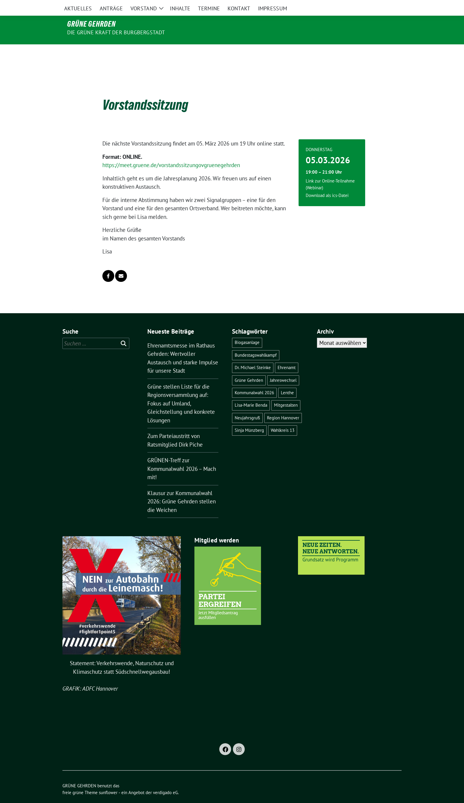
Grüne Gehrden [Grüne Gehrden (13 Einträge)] (249, 368)
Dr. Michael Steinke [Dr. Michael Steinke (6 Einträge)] (253, 355)
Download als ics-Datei (327, 183)
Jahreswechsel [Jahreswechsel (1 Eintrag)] (283, 368)
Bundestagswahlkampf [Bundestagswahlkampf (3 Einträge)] (256, 342)
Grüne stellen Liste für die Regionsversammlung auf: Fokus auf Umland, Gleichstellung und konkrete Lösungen (181, 391)
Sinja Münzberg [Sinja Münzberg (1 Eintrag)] (249, 418)
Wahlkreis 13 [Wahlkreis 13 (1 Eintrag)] (282, 418)
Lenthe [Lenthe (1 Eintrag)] (287, 380)
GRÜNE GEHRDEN (91, 24)
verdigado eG (165, 780)
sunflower (108, 780)
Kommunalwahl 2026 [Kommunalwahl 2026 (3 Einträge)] (254, 380)
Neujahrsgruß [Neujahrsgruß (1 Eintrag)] (247, 405)
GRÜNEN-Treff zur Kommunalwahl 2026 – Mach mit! (181, 456)
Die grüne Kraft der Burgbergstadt (116, 32)
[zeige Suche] (391, 6)
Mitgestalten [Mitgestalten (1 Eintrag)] (286, 392)
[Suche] (382, 6)
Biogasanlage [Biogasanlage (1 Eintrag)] (247, 330)
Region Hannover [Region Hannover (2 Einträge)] (283, 405)
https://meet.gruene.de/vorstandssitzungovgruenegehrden (171, 152)
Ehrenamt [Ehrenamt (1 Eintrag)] (287, 355)
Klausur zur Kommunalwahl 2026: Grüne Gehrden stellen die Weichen (181, 489)
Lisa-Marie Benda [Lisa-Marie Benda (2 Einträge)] (251, 392)
